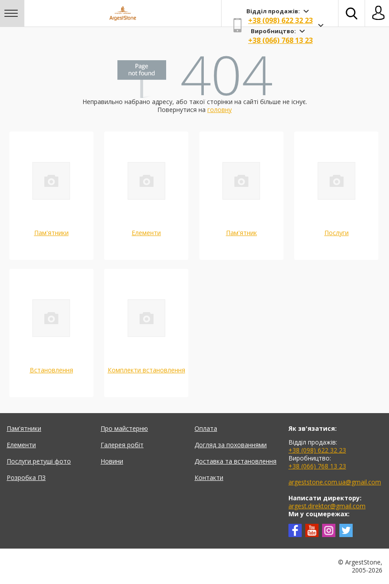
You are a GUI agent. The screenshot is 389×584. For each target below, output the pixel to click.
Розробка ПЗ (26, 477)
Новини (112, 461)
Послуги (336, 232)
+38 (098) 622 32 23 (280, 20)
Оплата (205, 428)
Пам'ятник (241, 232)
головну (219, 109)
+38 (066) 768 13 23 (280, 40)
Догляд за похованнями (230, 445)
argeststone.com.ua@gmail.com (334, 482)
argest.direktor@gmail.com (327, 506)
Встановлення (51, 370)
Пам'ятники (51, 232)
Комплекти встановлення (146, 370)
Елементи (146, 232)
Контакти (208, 477)
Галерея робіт (122, 445)
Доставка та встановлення (235, 461)
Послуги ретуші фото (39, 461)
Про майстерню (124, 428)
